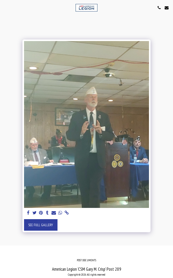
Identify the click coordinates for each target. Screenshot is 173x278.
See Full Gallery (40, 225)
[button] (5, 7)
